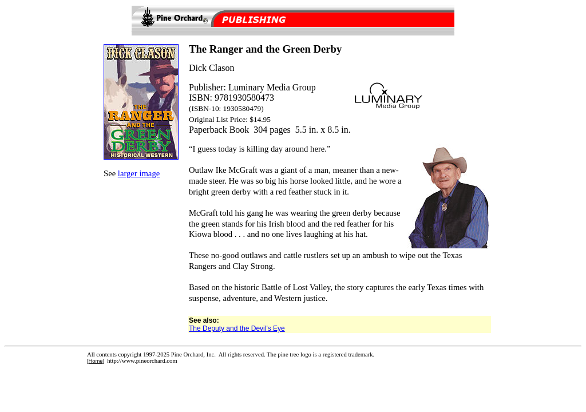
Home (96, 361)
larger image (139, 173)
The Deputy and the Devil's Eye (237, 328)
